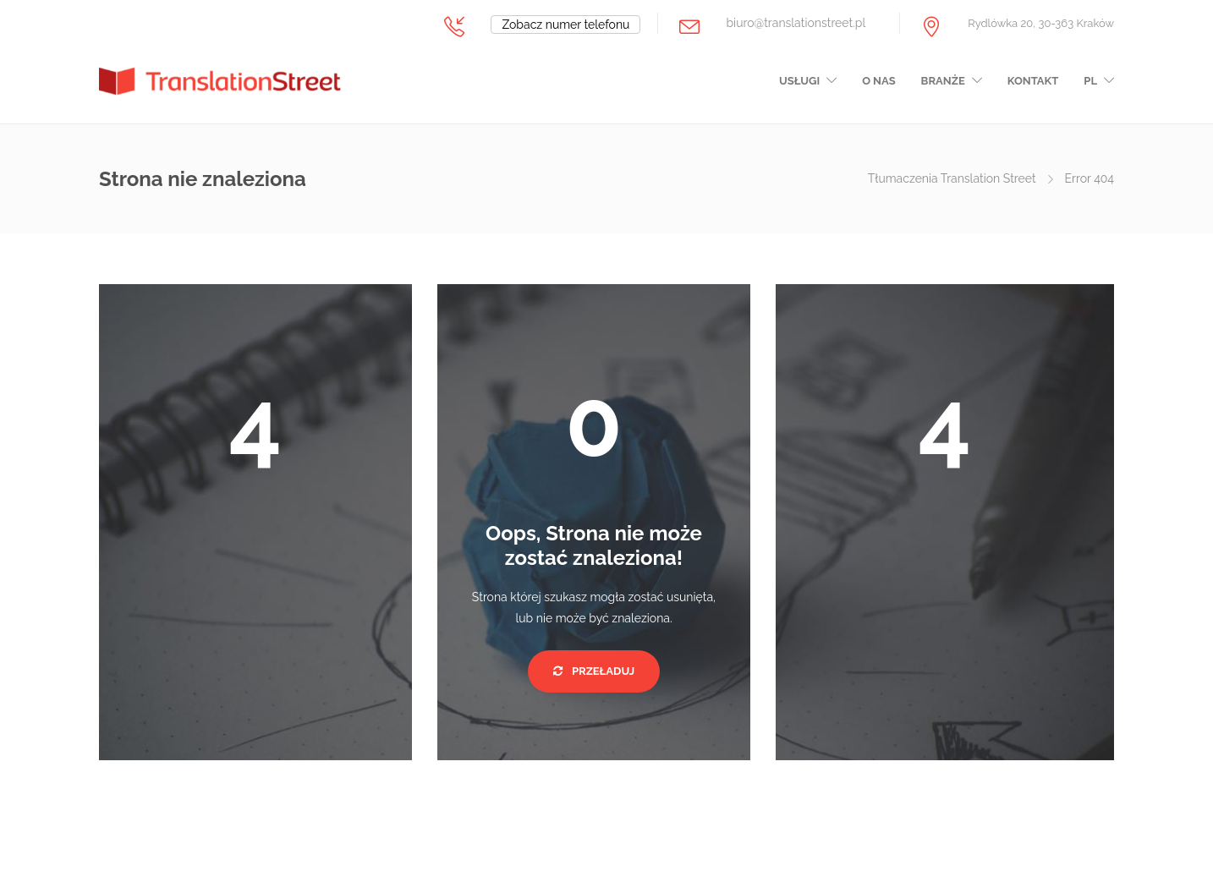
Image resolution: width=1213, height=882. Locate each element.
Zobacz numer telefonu (565, 24)
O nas (878, 80)
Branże (943, 80)
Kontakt (1033, 80)
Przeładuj (593, 671)
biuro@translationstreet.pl (795, 23)
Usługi (799, 80)
